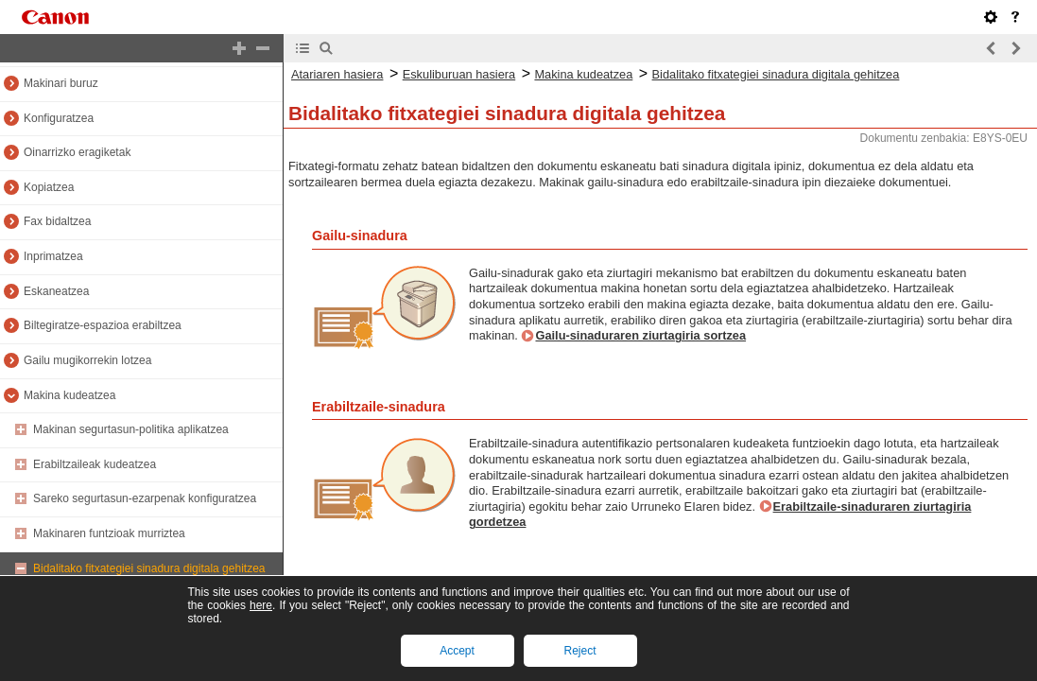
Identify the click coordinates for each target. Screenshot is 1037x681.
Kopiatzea (49, 187)
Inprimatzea (53, 256)
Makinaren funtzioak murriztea (109, 533)
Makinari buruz (61, 83)
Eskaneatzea (56, 291)
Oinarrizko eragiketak (77, 152)
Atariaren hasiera (337, 74)
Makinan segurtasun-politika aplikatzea (131, 429)
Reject (579, 650)
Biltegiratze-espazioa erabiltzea (102, 325)
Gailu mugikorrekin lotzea (87, 360)
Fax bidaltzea (57, 221)
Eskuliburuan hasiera (459, 74)
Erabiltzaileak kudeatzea (94, 464)
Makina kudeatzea (69, 395)
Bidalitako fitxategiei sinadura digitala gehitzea (149, 568)
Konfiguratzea (59, 118)
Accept (457, 650)
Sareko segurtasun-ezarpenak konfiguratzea (144, 498)
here (261, 605)
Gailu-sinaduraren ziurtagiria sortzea (640, 335)
